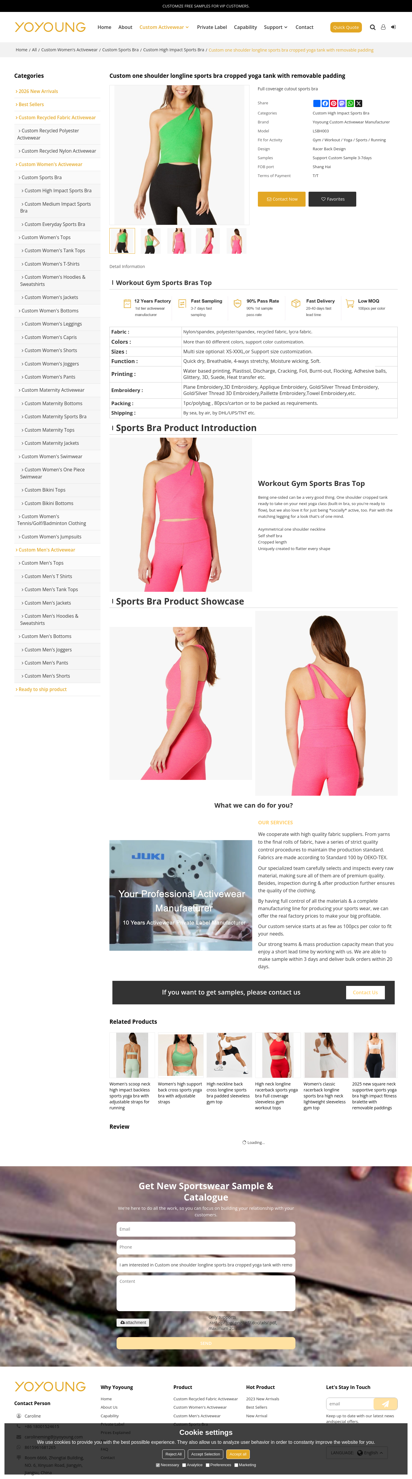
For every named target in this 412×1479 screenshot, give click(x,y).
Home (104, 27)
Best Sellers (257, 1407)
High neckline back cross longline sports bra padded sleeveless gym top (228, 1092)
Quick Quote (346, 27)
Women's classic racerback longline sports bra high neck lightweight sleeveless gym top (325, 1095)
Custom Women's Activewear (69, 49)
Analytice (192, 1465)
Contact (305, 27)
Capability (245, 27)
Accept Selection (205, 1454)
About (125, 27)
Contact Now (285, 198)
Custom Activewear (162, 27)
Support (273, 27)
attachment (133, 1322)
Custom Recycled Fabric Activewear (195, 1401)
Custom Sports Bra (120, 49)
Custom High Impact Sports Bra (173, 49)
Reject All (173, 1454)
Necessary (167, 1465)
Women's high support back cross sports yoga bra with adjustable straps (180, 1092)
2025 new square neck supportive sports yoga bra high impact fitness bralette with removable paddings (374, 1095)
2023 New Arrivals (263, 1398)
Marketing (245, 1465)
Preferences (218, 1465)
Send (206, 1342)
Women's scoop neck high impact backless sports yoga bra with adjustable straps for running (129, 1095)
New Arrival (257, 1415)
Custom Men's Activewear (197, 1421)
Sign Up (393, 27)
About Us (109, 1407)
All (34, 49)
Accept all (238, 1454)
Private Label (212, 27)
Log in (383, 27)
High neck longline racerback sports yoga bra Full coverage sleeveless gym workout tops (276, 1095)
